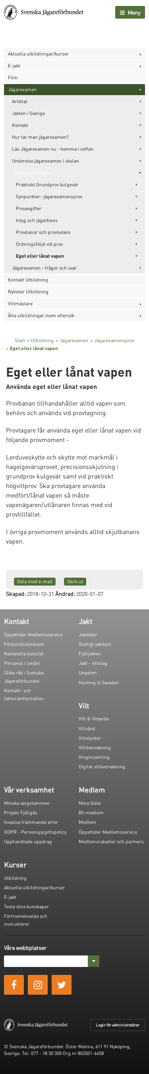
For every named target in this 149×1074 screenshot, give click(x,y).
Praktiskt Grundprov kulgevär (47, 185)
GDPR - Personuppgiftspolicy (35, 832)
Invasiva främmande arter (31, 822)
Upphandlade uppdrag (28, 841)
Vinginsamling (94, 757)
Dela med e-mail (34, 581)
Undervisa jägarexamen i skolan (45, 161)
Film (13, 77)
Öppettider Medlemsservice (33, 635)
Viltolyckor (90, 738)
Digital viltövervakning (102, 767)
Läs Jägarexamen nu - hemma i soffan (52, 149)
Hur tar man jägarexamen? (40, 137)
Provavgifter (28, 208)
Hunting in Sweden (99, 682)
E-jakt (14, 66)
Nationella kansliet (24, 654)
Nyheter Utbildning (28, 292)
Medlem (87, 822)
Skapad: (16, 593)
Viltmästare (20, 303)
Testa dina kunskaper (26, 906)
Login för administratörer (117, 1024)
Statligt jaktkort (95, 644)
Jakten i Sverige (28, 113)
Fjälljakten (90, 654)
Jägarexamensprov (32, 173)
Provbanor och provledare (43, 232)
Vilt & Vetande (94, 719)
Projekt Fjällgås (20, 813)
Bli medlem (91, 813)
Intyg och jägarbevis (37, 220)
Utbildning (42, 340)
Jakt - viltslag (93, 663)
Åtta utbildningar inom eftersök (41, 315)
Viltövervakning (95, 747)
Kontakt (20, 125)
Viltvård (87, 728)
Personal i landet (22, 663)
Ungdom (88, 673)
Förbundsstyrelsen (24, 644)
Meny (130, 12)
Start (20, 340)
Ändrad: (65, 593)
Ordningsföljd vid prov (39, 244)
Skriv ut (75, 581)
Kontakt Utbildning (28, 280)
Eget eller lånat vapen (40, 256)
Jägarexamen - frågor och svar (44, 268)
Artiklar (20, 101)
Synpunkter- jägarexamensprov (49, 196)
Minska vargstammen (27, 803)
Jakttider (88, 635)
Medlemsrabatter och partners (111, 841)
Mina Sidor (90, 803)
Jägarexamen (22, 89)
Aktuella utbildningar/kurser (38, 54)
